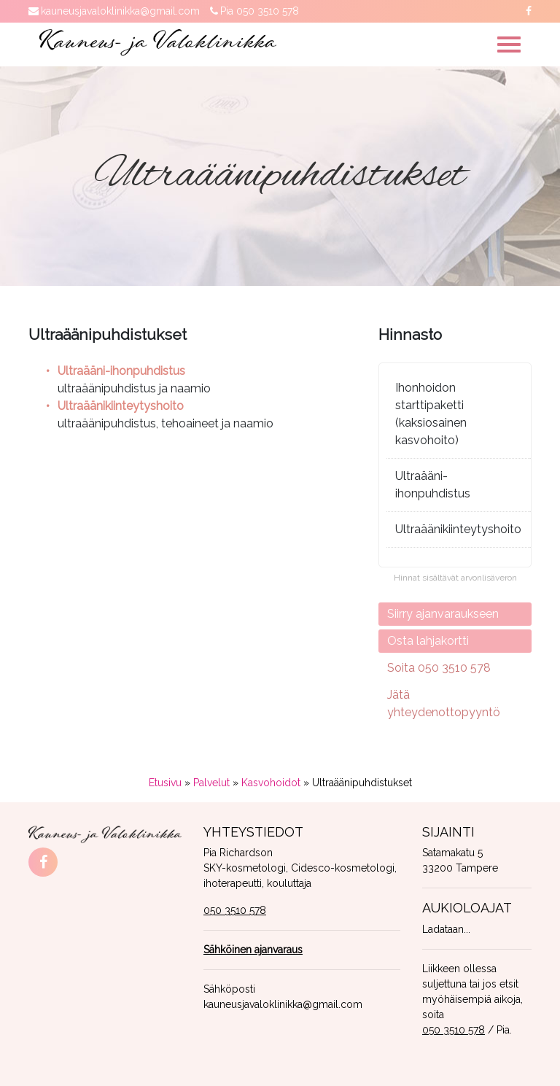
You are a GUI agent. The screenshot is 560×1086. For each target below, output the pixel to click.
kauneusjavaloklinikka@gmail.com (120, 11)
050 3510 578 (234, 910)
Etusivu (165, 782)
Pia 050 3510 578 (259, 11)
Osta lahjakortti (428, 641)
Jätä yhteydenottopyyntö (443, 703)
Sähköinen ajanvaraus (253, 949)
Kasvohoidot (270, 782)
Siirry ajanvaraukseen (443, 614)
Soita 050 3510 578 (439, 668)
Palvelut (211, 782)
